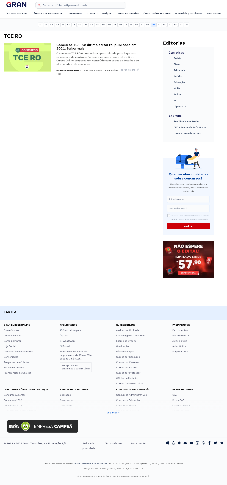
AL (46, 25)
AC (40, 25)
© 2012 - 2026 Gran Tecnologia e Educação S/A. (35, 443)
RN (147, 25)
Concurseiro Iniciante (157, 13)
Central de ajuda (71, 330)
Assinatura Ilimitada (127, 330)
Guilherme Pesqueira (67, 70)
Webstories (214, 13)
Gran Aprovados (128, 13)
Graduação (122, 346)
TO (186, 25)
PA (115, 25)
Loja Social (9, 346)
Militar (175, 88)
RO (153, 25)
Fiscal (174, 64)
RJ (142, 25)
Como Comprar (12, 341)
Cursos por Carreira (127, 362)
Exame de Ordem (126, 341)
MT (109, 25)
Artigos (108, 13)
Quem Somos (11, 330)
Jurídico (175, 76)
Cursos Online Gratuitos (129, 383)
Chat (64, 335)
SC (170, 25)
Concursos (74, 13)
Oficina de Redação (127, 378)
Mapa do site (138, 443)
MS (103, 25)
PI (131, 25)
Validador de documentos (18, 351)
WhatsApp (67, 341)
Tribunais (176, 70)
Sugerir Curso (180, 351)
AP (57, 25)
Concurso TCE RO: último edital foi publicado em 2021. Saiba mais (96, 46)
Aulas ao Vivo (179, 341)
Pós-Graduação (125, 351)
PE (126, 25)
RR (159, 25)
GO (85, 25)
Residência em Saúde (183, 121)
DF (74, 25)
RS (164, 25)
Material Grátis (180, 335)
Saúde (174, 94)
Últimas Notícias (16, 13)
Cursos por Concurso (128, 357)
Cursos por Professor (128, 373)
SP (181, 25)
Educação (176, 82)
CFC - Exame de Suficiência (187, 127)
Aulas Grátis (179, 346)
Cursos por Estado (126, 367)
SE (175, 25)
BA (63, 25)
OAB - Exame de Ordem (184, 133)
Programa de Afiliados (16, 362)
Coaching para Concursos (130, 335)
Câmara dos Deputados (47, 13)
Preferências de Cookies (17, 373)
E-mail (65, 346)
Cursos (92, 13)
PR (136, 25)
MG (97, 25)
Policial (175, 58)
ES (79, 25)
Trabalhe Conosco (14, 367)
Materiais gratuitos (188, 13)
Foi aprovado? (76, 367)
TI (172, 100)
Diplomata (177, 106)
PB (120, 25)
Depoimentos (180, 330)
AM (51, 25)
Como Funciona (12, 335)
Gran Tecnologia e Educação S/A (91, 464)
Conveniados (11, 357)
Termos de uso (113, 443)
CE (68, 25)
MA (91, 25)
